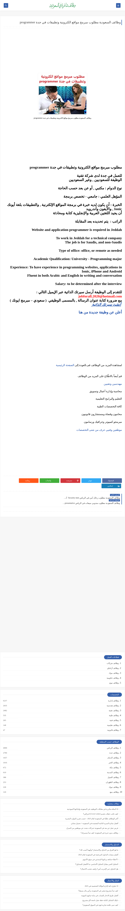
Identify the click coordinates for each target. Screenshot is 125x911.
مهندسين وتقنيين (113, 383)
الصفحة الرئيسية (65, 365)
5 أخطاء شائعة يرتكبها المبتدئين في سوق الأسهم (100, 849)
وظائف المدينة (113, 762)
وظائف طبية (114, 705)
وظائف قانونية (113, 719)
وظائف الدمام (113, 747)
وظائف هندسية (112, 695)
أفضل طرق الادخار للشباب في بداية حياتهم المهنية (99, 885)
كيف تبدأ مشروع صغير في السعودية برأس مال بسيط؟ (98, 880)
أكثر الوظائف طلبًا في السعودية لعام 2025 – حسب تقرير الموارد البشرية (91, 808)
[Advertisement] (62, 50)
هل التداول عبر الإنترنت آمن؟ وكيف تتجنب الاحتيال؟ (99, 858)
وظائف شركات (113, 652)
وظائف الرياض (113, 737)
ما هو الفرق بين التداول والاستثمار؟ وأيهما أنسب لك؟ (98, 839)
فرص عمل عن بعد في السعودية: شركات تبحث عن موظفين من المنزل (92, 817)
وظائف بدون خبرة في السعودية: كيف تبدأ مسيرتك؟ (99, 822)
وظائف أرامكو (113, 657)
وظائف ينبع (114, 781)
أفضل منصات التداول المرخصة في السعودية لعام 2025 (98, 844)
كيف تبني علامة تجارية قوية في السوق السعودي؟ (100, 894)
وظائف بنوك (114, 662)
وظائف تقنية (114, 700)
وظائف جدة (114, 742)
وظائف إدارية (113, 690)
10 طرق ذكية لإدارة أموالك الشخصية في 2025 (101, 875)
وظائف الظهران (112, 771)
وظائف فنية (114, 709)
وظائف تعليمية (113, 714)
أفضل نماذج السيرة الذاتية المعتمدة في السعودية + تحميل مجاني (94, 813)
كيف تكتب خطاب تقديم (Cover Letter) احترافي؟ (100, 803)
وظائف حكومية (113, 667)
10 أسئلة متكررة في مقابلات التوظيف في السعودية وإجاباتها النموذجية (92, 798)
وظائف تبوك (114, 776)
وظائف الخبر (113, 752)
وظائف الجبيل (113, 766)
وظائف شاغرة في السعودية (94, 907)
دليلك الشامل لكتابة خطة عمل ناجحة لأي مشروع (100, 890)
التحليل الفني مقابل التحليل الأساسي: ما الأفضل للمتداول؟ (96, 853)
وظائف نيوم (114, 672)
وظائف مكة (114, 757)
